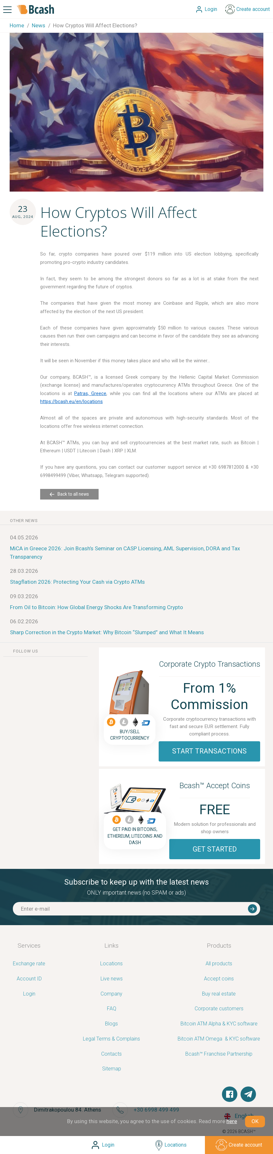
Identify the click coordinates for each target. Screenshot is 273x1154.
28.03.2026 (24, 571)
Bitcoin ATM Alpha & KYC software (219, 1024)
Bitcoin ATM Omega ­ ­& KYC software (219, 1039)
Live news (112, 979)
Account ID (29, 979)
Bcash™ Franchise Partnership (218, 1054)
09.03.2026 (24, 596)
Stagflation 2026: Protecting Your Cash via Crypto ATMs (77, 582)
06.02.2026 (24, 621)
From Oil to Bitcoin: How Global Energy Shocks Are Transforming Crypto (96, 607)
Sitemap (111, 1069)
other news (24, 520)
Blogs (111, 1024)
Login (29, 994)
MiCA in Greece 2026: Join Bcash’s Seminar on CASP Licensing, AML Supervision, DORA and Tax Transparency (125, 552)
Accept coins (219, 979)
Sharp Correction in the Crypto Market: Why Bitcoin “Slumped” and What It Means (107, 632)
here (231, 1121)
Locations (111, 964)
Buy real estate (219, 994)
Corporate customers (219, 1009)
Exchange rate (29, 964)
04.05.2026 (24, 537)
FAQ (111, 1009)
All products (219, 964)
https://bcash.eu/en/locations (71, 401)
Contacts (111, 1054)
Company (111, 994)
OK (255, 1121)
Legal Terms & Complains (111, 1039)
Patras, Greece (90, 393)
